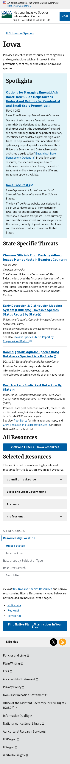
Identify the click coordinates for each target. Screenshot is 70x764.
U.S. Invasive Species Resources (32, 589)
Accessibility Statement (19, 679)
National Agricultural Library (22, 723)
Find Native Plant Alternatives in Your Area (35, 625)
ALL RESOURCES (14, 531)
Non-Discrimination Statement (24, 695)
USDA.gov (9, 739)
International (15, 553)
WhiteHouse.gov (14, 755)
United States (15, 545)
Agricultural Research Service (23, 731)
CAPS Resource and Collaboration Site (25, 425)
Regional (13, 610)
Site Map (12, 642)
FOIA (6, 671)
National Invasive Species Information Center (31, 14)
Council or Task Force (21, 479)
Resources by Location (19, 538)
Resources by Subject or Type (23, 561)
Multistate (14, 605)
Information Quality (16, 716)
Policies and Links (15, 655)
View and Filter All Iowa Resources (35, 447)
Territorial (14, 615)
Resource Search (14, 568)
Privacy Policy (12, 687)
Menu (65, 16)
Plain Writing (11, 663)
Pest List (19, 420)
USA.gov (8, 747)
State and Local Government (26, 491)
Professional (15, 516)
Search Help (13, 575)
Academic (13, 504)
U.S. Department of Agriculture (32, 20)
